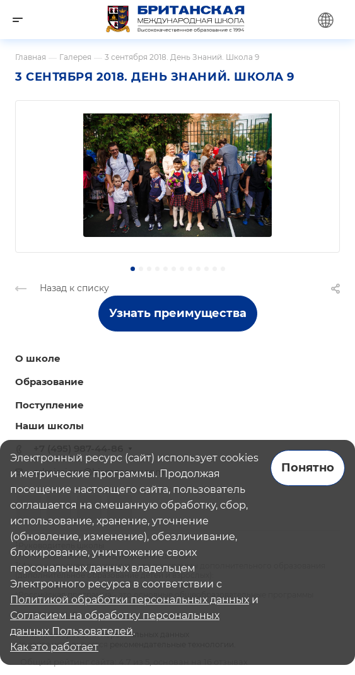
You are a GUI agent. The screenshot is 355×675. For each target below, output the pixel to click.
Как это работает (54, 647)
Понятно (307, 468)
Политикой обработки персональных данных (129, 600)
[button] (133, 269)
